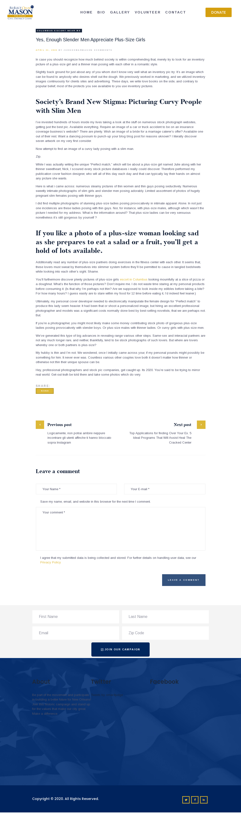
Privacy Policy (50, 562)
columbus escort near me (59, 31)
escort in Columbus (133, 279)
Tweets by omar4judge (107, 695)
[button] (219, 12)
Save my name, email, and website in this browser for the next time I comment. (95, 501)
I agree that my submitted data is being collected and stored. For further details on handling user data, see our (118, 560)
